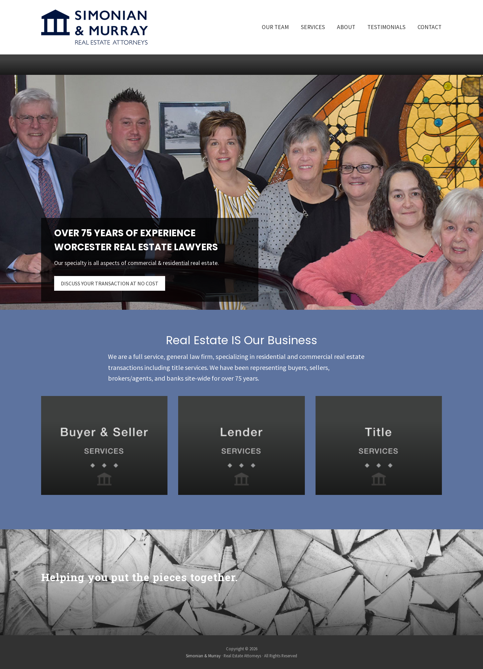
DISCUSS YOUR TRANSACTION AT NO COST (109, 283)
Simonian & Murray (203, 655)
